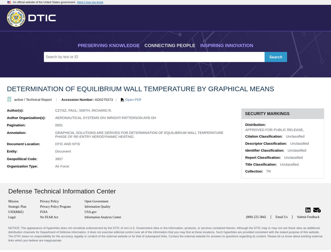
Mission (13, 201)
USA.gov (91, 212)
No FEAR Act (49, 217)
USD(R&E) (15, 212)
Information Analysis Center (103, 217)
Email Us (282, 217)
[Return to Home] (33, 17)
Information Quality (97, 206)
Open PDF (131, 100)
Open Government (96, 201)
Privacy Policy (49, 201)
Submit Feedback (308, 217)
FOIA (44, 212)
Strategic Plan (17, 206)
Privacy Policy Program (55, 206)
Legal (12, 217)
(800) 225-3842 (256, 217)
